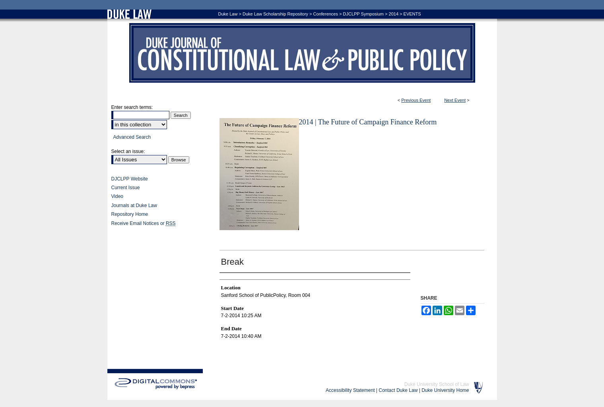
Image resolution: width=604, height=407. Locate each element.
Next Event (455, 100)
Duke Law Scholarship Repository (275, 14)
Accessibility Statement (350, 390)
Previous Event (416, 100)
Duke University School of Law (436, 384)
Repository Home (129, 214)
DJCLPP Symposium (363, 14)
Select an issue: (128, 151)
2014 (393, 14)
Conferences (325, 14)
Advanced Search (132, 137)
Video (117, 196)
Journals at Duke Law (134, 205)
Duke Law (228, 14)
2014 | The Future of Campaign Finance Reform (368, 122)
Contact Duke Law (398, 390)
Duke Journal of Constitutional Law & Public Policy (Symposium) (302, 53)
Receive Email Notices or (143, 223)
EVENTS (412, 14)
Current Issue (125, 187)
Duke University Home (445, 390)
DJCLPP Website (129, 179)
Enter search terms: (132, 107)
